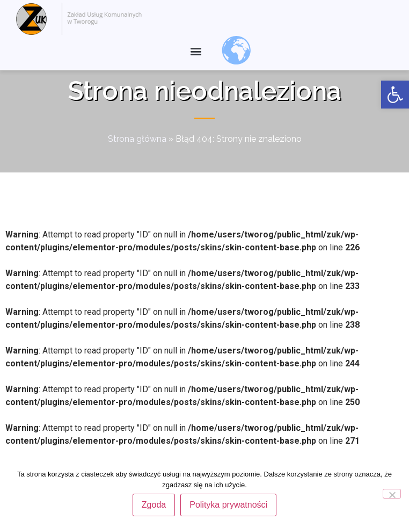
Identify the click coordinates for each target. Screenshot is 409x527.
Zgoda (154, 504)
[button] (195, 51)
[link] (395, 95)
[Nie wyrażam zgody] (392, 494)
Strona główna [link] (137, 158)
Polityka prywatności (228, 504)
